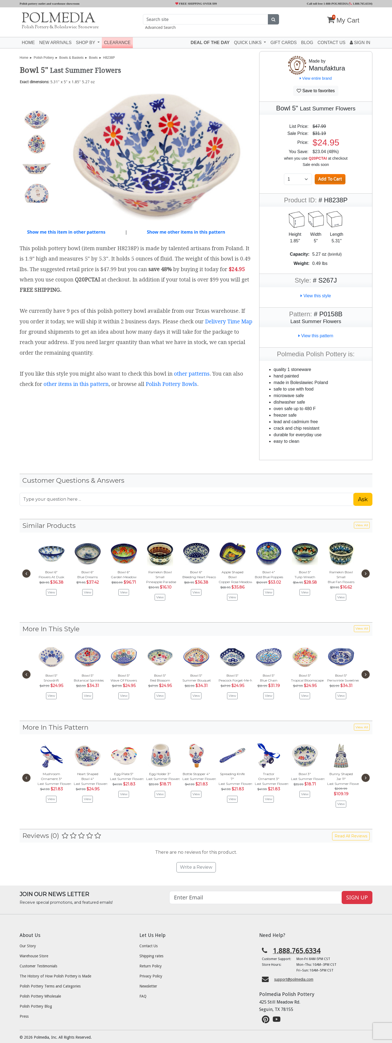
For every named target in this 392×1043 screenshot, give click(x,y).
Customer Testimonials (38, 966)
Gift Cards (283, 42)
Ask (363, 499)
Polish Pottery (44, 58)
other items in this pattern (76, 384)
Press (24, 1016)
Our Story (28, 946)
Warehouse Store (34, 956)
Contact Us (148, 946)
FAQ (142, 996)
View (51, 592)
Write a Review (196, 867)
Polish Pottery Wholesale (40, 996)
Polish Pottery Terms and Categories (50, 986)
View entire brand (316, 78)
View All (362, 525)
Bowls (93, 58)
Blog (307, 42)
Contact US (331, 42)
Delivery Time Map (228, 321)
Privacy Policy (150, 976)
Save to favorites (316, 90)
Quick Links (248, 42)
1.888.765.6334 (361, 3)
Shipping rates (151, 956)
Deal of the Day (210, 42)
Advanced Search (160, 27)
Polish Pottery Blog (36, 1006)
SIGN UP (357, 897)
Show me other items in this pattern (186, 232)
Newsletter (148, 986)
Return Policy (150, 966)
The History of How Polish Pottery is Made (55, 976)
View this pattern (315, 335)
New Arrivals (55, 42)
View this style (316, 295)
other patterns (192, 374)
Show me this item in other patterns (66, 232)
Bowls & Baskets (71, 58)
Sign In (360, 42)
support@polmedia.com (293, 979)
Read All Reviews (351, 836)
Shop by (86, 42)
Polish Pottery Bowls (171, 384)
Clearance (117, 42)
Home (28, 42)
